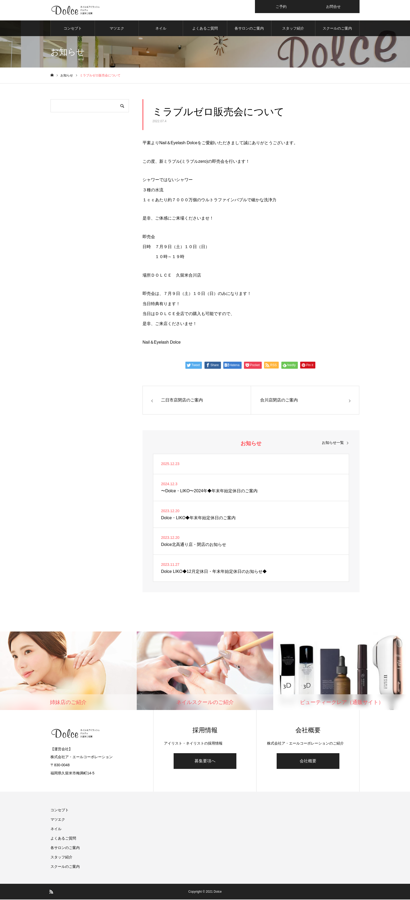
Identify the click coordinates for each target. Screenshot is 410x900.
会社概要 (308, 761)
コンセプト (73, 29)
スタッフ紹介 (293, 29)
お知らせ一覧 (333, 443)
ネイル (160, 29)
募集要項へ (205, 761)
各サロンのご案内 (249, 29)
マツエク (117, 29)
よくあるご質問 (205, 29)
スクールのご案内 (337, 29)
